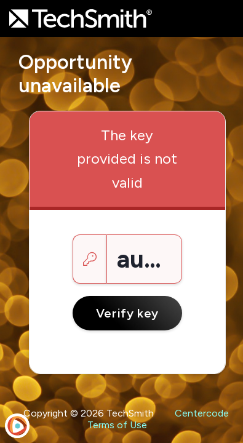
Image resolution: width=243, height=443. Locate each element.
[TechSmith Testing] (80, 18)
